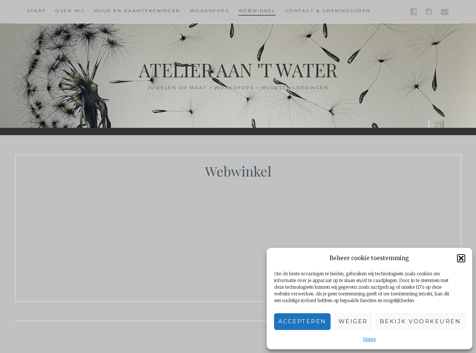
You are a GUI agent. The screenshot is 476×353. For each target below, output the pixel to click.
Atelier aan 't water (238, 69)
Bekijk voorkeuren (420, 321)
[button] (461, 258)
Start (36, 10)
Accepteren (302, 321)
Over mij (69, 10)
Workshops (209, 10)
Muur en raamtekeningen (137, 10)
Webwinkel (257, 10)
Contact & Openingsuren (328, 10)
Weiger (353, 321)
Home (369, 339)
